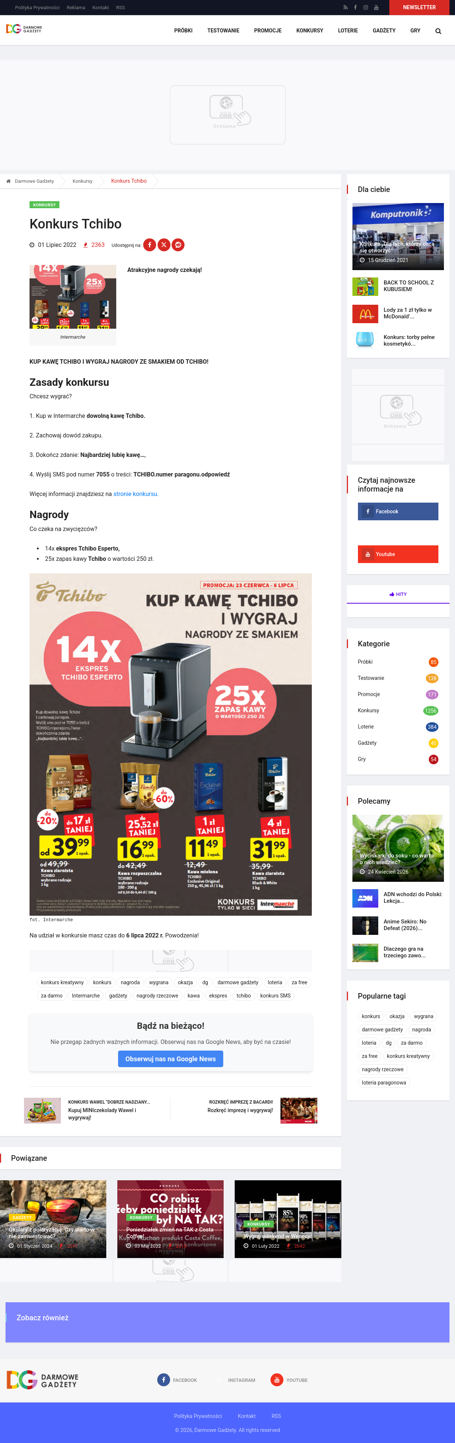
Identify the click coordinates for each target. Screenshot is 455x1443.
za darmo (52, 995)
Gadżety (383, 31)
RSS (120, 7)
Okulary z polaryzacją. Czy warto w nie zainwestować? (52, 1233)
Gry (415, 31)
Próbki (183, 31)
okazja (185, 982)
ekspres (218, 995)
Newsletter (419, 7)
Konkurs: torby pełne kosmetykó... (409, 340)
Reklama (76, 7)
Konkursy (309, 31)
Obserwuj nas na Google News (170, 1058)
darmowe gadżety (237, 982)
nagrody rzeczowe (157, 995)
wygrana (158, 982)
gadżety (118, 995)
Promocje (267, 31)
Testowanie (223, 31)
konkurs (102, 982)
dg (205, 982)
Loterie (348, 31)
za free (299, 982)
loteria (275, 982)
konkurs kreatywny (62, 982)
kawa (194, 995)
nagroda (130, 982)
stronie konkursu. (136, 493)
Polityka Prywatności (37, 7)
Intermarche (86, 995)
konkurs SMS (276, 995)
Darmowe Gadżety (30, 181)
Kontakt (101, 7)
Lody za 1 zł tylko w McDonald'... (408, 313)
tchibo (244, 995)
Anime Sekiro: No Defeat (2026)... (405, 925)
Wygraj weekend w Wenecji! (278, 1236)
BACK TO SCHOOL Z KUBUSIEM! (409, 286)
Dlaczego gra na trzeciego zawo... (405, 952)
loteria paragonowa (384, 1083)
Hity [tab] (398, 594)
